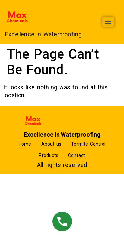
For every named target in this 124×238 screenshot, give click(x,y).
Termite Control (88, 144)
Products (48, 155)
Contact (76, 155)
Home (25, 144)
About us (51, 144)
